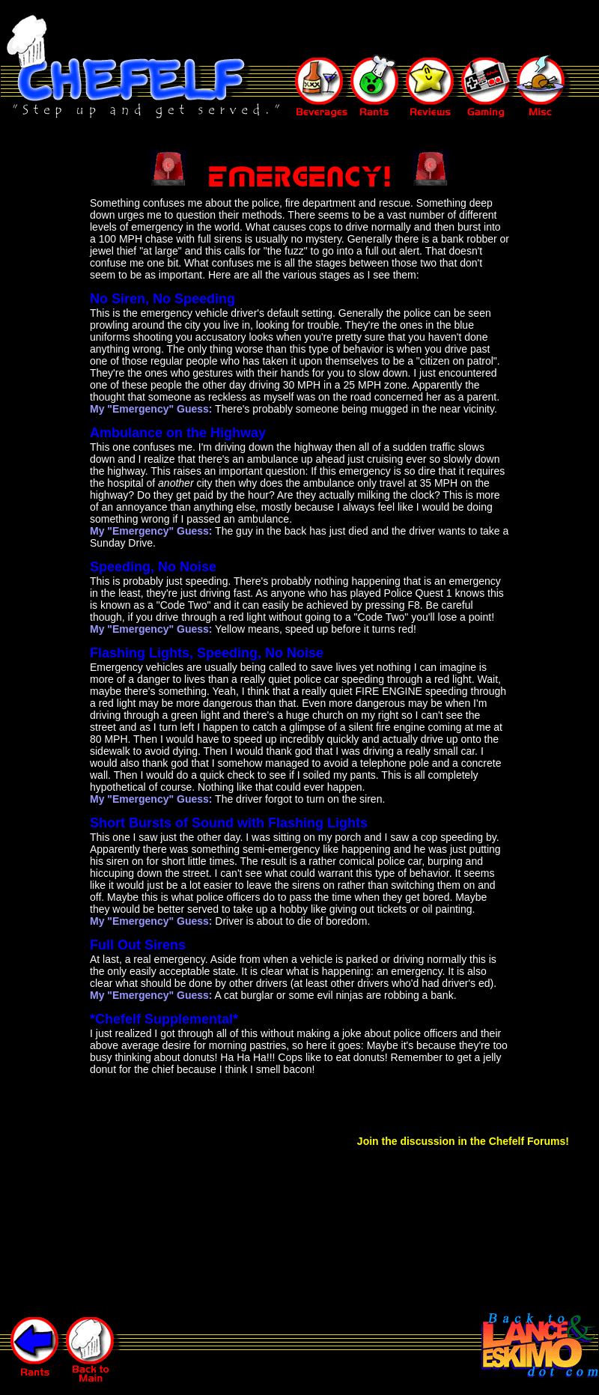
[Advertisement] (325, 28)
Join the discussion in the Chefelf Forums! (463, 1141)
